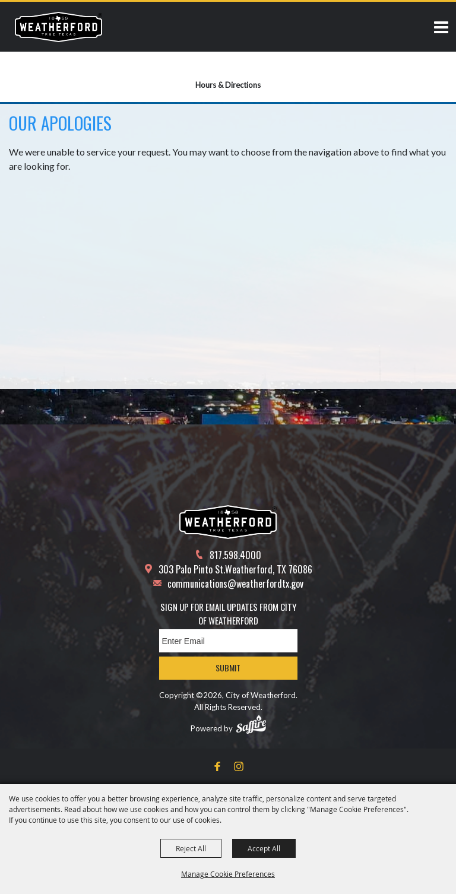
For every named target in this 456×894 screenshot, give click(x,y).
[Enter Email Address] (228, 640)
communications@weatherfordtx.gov (235, 583)
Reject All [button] (191, 848)
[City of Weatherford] (58, 27)
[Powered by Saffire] (251, 724)
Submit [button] (228, 667)
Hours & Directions (228, 85)
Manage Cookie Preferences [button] (228, 874)
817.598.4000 (235, 555)
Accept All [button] (264, 848)
